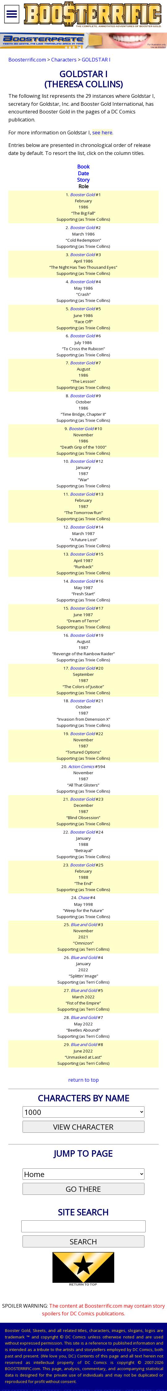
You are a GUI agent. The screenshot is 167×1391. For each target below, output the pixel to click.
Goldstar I (96, 59)
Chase (83, 897)
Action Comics (81, 766)
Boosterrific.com (27, 59)
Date (83, 173)
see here (102, 132)
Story (83, 179)
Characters (64, 59)
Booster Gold (82, 194)
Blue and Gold (84, 924)
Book (83, 166)
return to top (83, 1079)
